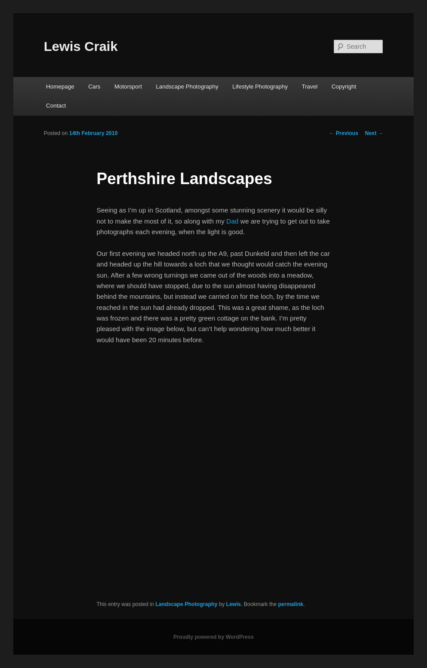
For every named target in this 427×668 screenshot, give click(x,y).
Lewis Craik (81, 46)
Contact (56, 105)
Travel (310, 86)
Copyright (344, 86)
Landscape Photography (187, 86)
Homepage (60, 86)
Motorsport (128, 86)
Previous (343, 133)
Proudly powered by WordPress (213, 637)
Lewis (233, 604)
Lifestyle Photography (260, 86)
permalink (290, 604)
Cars (94, 86)
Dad (232, 221)
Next (374, 133)
